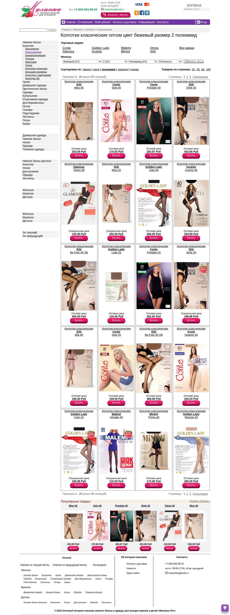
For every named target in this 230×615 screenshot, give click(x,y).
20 (193, 69)
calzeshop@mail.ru (114, 9)
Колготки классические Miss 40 (79, 84)
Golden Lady (100, 48)
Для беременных (33, 102)
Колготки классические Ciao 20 (79, 414)
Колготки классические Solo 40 (116, 84)
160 (208, 69)
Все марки (186, 48)
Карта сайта (133, 573)
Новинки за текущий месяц (34, 565)
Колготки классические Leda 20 (116, 249)
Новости (131, 568)
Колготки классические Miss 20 (116, 167)
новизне (123, 69)
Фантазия (30, 61)
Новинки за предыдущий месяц (70, 565)
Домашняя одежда (34, 85)
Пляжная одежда (33, 149)
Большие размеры (36, 71)
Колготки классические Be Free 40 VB (79, 249)
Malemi (126, 48)
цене (96, 69)
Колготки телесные (36, 68)
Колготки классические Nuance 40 (191, 331)
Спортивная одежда (35, 99)
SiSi (153, 51)
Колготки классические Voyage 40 (116, 414)
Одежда (28, 92)
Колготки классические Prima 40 (153, 414)
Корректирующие (35, 55)
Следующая (200, 76)
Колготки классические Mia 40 (79, 331)
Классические (33, 52)
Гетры (26, 120)
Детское (28, 154)
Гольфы (28, 109)
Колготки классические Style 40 (191, 84)
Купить (79, 155)
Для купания (30, 171)
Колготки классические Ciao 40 (153, 167)
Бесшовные (32, 48)
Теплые (29, 58)
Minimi (125, 51)
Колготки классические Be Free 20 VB (153, 331)
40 (198, 69)
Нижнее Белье (32, 42)
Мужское (28, 193)
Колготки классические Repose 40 (191, 414)
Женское (28, 190)
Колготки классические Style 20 (191, 249)
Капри (26, 123)
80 (202, 69)
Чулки (26, 81)
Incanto (97, 51)
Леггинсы (28, 116)
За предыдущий (33, 236)
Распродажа (99, 565)
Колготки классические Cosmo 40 (191, 167)
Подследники (31, 113)
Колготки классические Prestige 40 (153, 84)
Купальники (30, 95)
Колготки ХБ (32, 78)
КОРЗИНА (194, 5)
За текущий (30, 232)
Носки (26, 106)
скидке (135, 69)
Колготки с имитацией (38, 75)
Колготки (28, 45)
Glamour (68, 51)
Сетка (28, 65)
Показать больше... (200, 501)
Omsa (154, 48)
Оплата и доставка (137, 563)
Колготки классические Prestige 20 (153, 249)
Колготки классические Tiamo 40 (79, 167)
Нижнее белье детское (37, 160)
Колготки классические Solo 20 (116, 331)
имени (87, 69)
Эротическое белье (35, 88)
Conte (67, 48)
